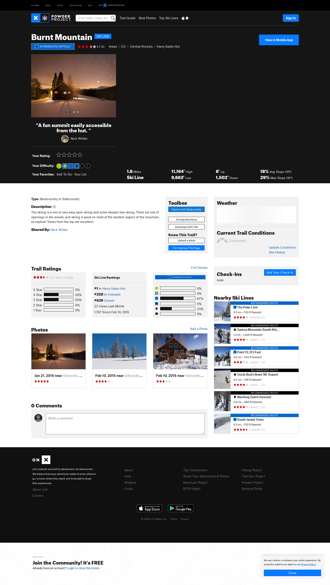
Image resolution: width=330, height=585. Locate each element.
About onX (40, 489)
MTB (48, 5)
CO (123, 46)
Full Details (199, 267)
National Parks (252, 488)
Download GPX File (186, 227)
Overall (109, 300)
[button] (35, 85)
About (128, 470)
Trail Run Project (253, 476)
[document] (292, 567)
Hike (60, 5)
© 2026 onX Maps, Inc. (154, 518)
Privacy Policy (308, 564)
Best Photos (147, 18)
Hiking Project (252, 470)
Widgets (130, 482)
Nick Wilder (79, 138)
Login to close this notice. (83, 568)
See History (277, 252)
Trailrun (75, 5)
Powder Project (252, 482)
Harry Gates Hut (168, 46)
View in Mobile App (279, 40)
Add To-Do (64, 174)
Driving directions (186, 219)
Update (282, 247)
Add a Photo (199, 329)
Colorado (114, 294)
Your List (80, 174)
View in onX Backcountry (186, 209)
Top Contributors (195, 470)
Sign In (291, 18)
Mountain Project (195, 482)
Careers (37, 495)
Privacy (185, 518)
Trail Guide (127, 18)
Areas (113, 46)
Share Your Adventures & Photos (206, 476)
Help (127, 476)
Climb (35, 5)
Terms (173, 518)
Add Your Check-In (279, 272)
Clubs (128, 488)
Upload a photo (186, 240)
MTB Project (191, 488)
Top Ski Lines (168, 18)
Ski (90, 5)
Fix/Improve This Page (186, 248)
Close (292, 573)
